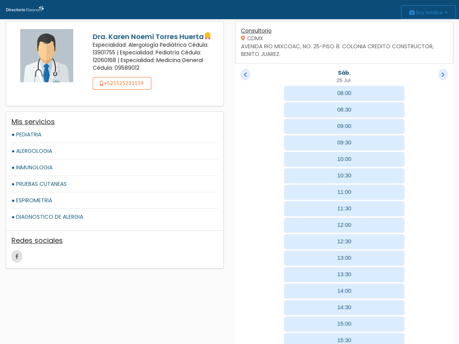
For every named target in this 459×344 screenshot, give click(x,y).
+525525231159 (122, 83)
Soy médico (428, 12)
